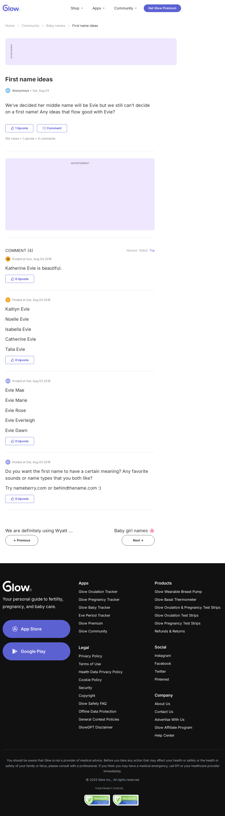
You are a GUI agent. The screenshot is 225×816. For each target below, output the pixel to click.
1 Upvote (19, 128)
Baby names (55, 26)
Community (30, 26)
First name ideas (85, 26)
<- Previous (21, 540)
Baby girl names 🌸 (134, 530)
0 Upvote (20, 279)
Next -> (138, 540)
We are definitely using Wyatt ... (39, 530)
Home (10, 26)
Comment (52, 128)
